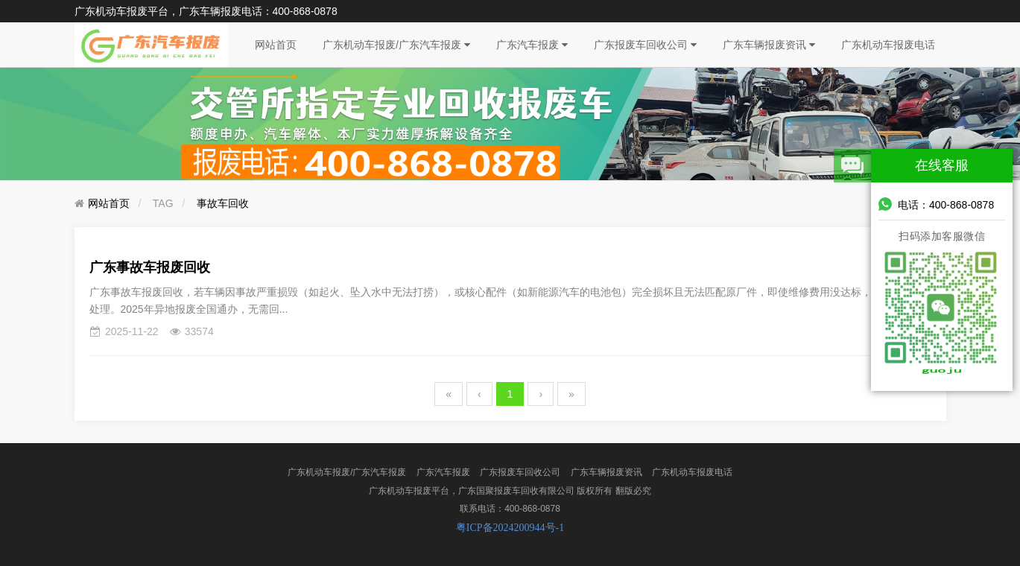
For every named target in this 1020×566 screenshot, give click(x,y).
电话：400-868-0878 (936, 204)
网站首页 (276, 45)
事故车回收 (223, 203)
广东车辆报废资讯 (769, 44)
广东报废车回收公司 (645, 44)
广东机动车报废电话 (888, 45)
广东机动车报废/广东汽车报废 (396, 44)
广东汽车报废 (532, 44)
